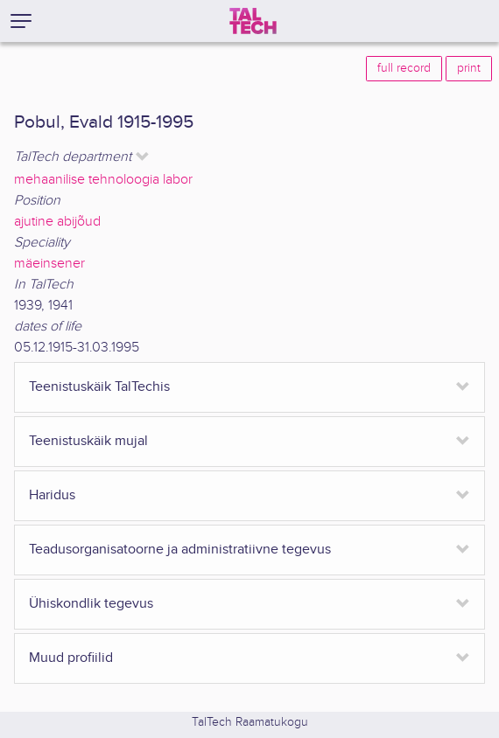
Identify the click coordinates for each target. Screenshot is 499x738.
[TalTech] (253, 21)
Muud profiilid (71, 658)
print (469, 68)
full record (404, 68)
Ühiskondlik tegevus (91, 603)
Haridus (52, 495)
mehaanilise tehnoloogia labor (103, 179)
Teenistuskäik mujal (88, 441)
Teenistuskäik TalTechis (99, 387)
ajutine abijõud (57, 221)
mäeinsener (49, 263)
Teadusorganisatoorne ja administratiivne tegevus (180, 549)
